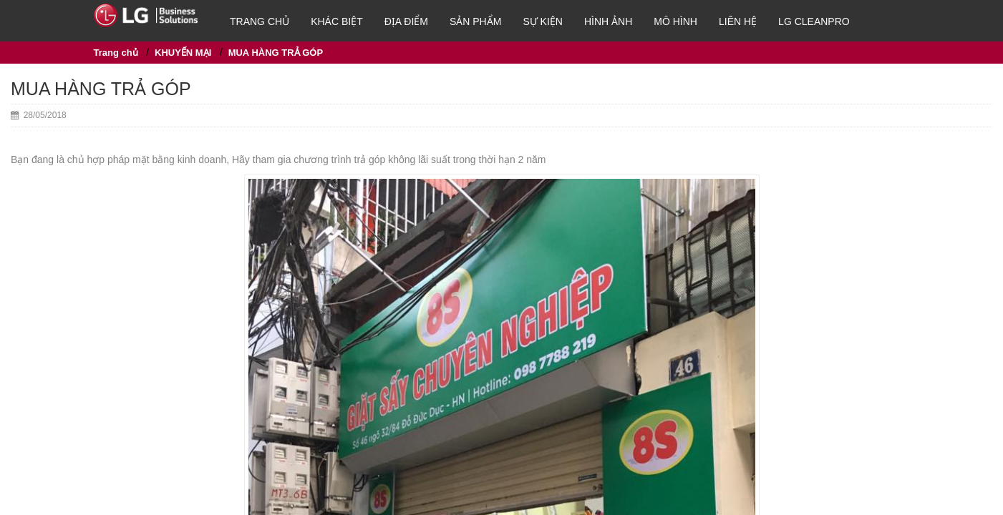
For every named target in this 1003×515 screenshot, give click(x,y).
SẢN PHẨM (475, 21)
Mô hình (675, 21)
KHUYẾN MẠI (183, 52)
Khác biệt (337, 21)
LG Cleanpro (814, 21)
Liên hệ (738, 21)
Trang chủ (259, 21)
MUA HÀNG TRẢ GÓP (275, 52)
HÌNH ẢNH (608, 21)
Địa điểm (406, 21)
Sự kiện (543, 21)
